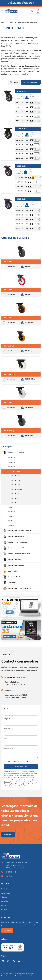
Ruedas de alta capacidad (27, 22)
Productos (12, 22)
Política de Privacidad (24, 786)
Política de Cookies (20, 976)
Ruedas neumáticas (12, 559)
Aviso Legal (31, 976)
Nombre (7, 709)
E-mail (6, 739)
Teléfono (7, 729)
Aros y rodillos (10, 571)
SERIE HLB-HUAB (16, 489)
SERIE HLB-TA (15, 503)
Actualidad (5, 901)
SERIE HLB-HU (15, 485)
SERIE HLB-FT (15, 498)
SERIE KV (11, 516)
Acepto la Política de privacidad (18, 761)
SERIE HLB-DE (15, 471)
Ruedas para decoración (14, 565)
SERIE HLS (11, 507)
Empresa (7, 719)
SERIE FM (11, 525)
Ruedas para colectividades (15, 548)
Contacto (4, 905)
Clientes (4, 897)
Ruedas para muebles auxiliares (16, 554)
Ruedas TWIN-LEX (11, 577)
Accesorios (9, 583)
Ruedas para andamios (13, 536)
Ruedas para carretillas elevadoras (17, 588)
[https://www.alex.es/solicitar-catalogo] (21, 630)
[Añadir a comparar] (38, 103)
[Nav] (2, 11)
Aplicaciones (5, 893)
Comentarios (8, 749)
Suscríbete (8, 834)
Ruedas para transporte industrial (17, 530)
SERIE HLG (11, 462)
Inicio (3, 22)
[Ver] (35, 103)
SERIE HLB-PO (15, 480)
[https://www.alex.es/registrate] (21, 607)
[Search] (32, 11)
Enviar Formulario (21, 766)
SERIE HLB (11, 467)
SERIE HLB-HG (15, 476)
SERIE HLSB (12, 512)
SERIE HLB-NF (15, 494)
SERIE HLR (11, 458)
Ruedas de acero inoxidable (15, 542)
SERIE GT (11, 521)
